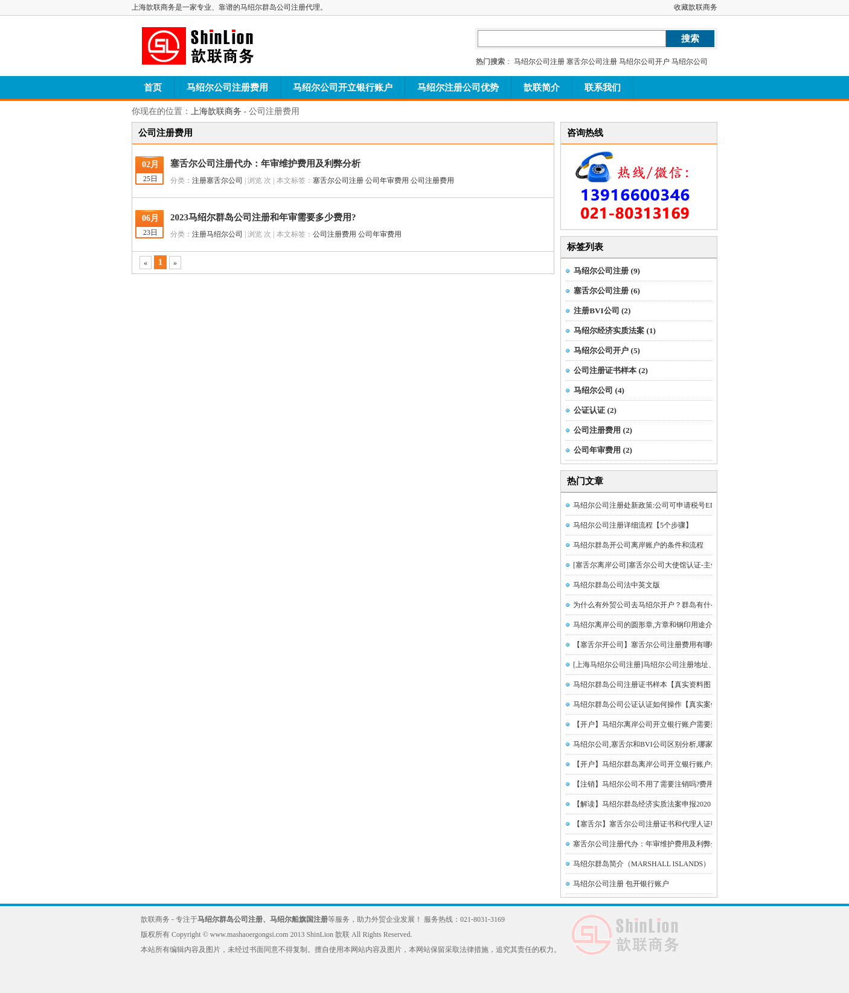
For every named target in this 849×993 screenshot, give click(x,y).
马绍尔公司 (689, 61)
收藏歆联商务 (695, 7)
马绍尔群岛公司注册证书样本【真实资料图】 (645, 684)
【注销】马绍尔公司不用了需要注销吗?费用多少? (652, 784)
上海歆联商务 (216, 111)
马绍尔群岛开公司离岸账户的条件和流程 (638, 545)
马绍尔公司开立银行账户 (342, 87)
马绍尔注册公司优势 (458, 87)
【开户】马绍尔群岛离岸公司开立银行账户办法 (649, 764)
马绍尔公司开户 (644, 61)
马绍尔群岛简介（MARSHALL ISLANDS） (641, 864)
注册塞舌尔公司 (217, 180)
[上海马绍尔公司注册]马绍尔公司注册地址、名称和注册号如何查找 (680, 664)
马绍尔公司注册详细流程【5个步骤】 (633, 525)
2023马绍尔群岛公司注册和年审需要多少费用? (263, 217)
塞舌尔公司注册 (591, 61)
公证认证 (595, 410)
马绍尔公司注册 (539, 61)
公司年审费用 (387, 180)
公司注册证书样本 (611, 370)
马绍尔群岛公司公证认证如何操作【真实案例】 (649, 704)
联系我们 (603, 87)
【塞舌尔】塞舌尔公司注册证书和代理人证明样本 (652, 824)
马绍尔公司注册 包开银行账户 (621, 884)
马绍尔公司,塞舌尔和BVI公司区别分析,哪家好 (646, 744)
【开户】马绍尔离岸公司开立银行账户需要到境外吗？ (660, 724)
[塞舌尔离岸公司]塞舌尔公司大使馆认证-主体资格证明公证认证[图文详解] (691, 565)
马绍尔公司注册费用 (227, 87)
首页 (153, 87)
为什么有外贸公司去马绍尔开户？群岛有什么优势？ (656, 605)
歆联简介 (542, 87)
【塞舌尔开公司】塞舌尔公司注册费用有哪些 (645, 644)
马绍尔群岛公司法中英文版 (616, 585)
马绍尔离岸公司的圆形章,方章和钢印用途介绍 (646, 625)
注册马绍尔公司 (217, 234)
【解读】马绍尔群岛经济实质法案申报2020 (642, 804)
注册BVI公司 (602, 310)
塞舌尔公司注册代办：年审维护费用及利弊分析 (265, 163)
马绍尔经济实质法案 (615, 330)
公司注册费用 (432, 180)
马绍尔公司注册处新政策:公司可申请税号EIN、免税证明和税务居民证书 (688, 505)
